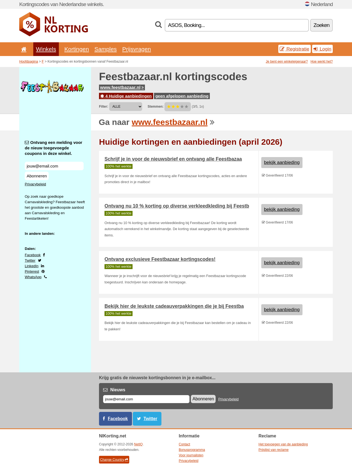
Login (322, 49)
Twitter (30, 260)
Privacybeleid (35, 184)
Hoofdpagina (28, 61)
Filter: (103, 106)
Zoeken (321, 25)
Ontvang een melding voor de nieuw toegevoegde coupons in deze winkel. (53, 148)
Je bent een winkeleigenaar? (287, 61)
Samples (105, 49)
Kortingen (76, 49)
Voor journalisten (191, 455)
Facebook (33, 255)
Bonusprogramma (192, 450)
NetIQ (138, 444)
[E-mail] (146, 399)
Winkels (46, 49)
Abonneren (37, 176)
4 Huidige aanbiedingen (126, 96)
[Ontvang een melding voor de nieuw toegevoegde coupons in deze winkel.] (54, 166)
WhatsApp (33, 277)
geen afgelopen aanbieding (181, 96)
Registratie (294, 49)
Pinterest (32, 271)
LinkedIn (31, 266)
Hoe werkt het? (321, 61)
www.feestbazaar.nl (122, 87)
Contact (184, 444)
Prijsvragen (136, 49)
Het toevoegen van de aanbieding (283, 444)
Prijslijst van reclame (273, 450)
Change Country (114, 460)
